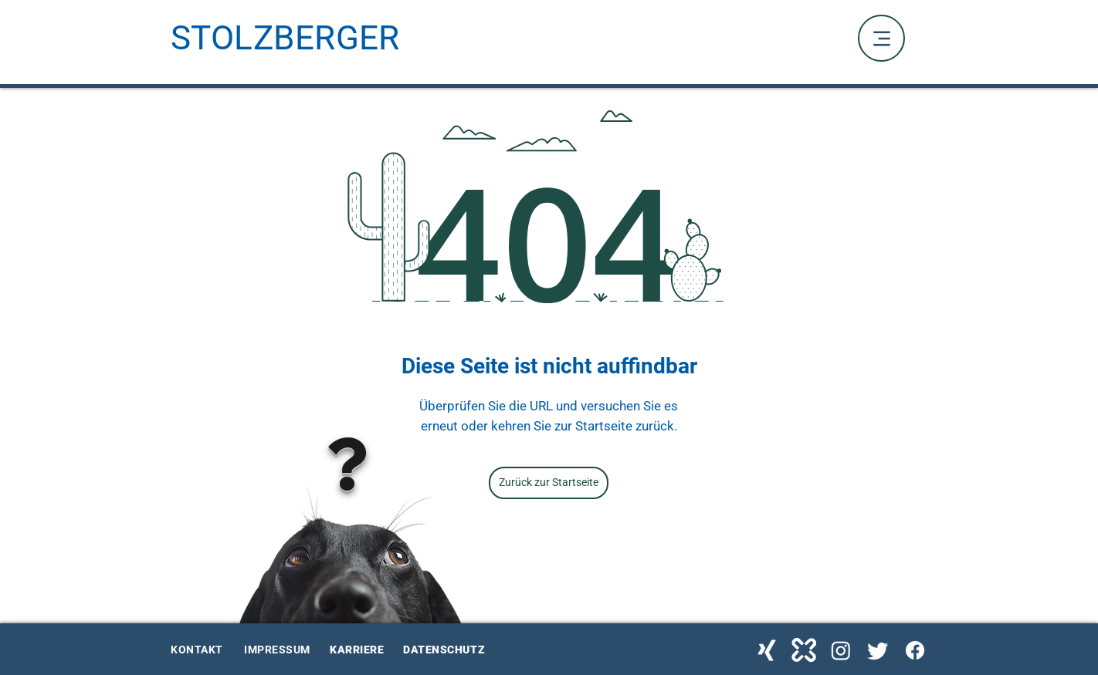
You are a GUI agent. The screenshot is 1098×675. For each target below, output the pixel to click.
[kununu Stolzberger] (803, 650)
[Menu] (881, 38)
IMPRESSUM (277, 649)
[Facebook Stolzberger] (915, 650)
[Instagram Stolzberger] (841, 650)
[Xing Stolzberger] (766, 650)
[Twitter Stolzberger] (878, 650)
